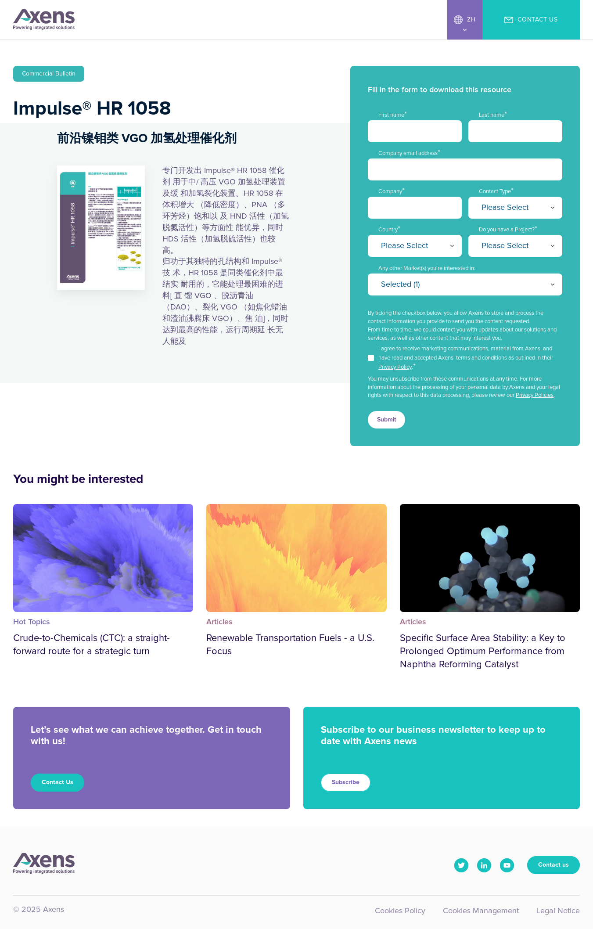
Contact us (553, 865)
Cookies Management (481, 911)
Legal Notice (558, 911)
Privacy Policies (534, 395)
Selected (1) (400, 284)
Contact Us (57, 782)
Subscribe (345, 782)
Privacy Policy (395, 367)
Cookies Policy (400, 911)
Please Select (505, 208)
